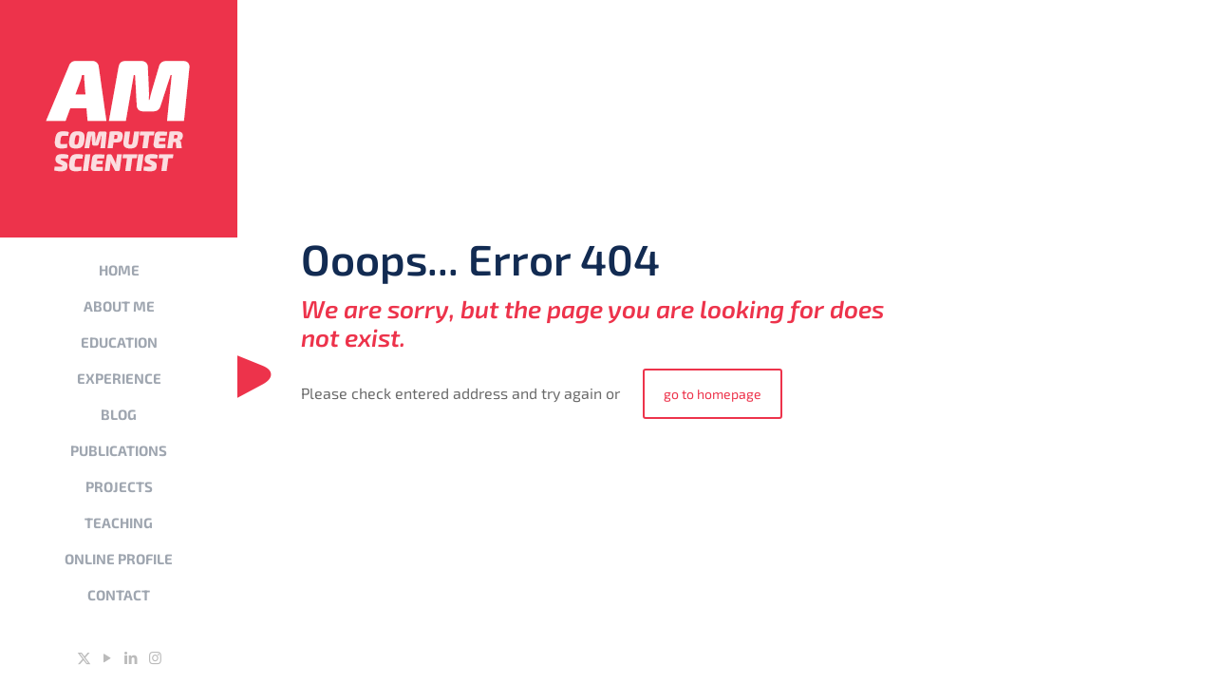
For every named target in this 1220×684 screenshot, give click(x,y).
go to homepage (712, 394)
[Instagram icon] (155, 657)
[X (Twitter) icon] (84, 657)
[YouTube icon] (108, 657)
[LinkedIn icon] (131, 657)
